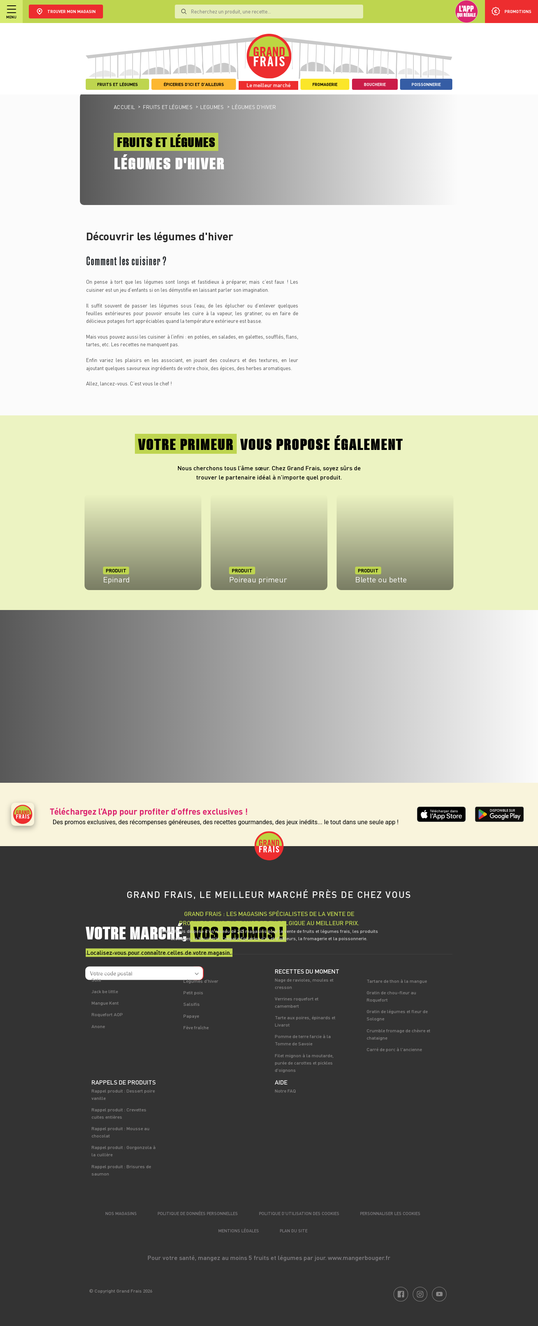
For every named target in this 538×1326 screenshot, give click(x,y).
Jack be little (104, 991)
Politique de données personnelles (198, 1213)
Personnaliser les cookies (390, 1213)
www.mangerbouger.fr (359, 1257)
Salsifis (191, 1004)
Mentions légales (238, 1230)
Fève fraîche (196, 1027)
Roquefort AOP (107, 1014)
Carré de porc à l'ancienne (394, 1049)
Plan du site (293, 1230)
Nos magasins (121, 1213)
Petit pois (193, 992)
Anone (98, 1026)
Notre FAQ (285, 1091)
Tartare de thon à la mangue (397, 981)
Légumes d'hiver (200, 981)
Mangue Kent (105, 1003)
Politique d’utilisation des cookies (299, 1213)
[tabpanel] (143, 546)
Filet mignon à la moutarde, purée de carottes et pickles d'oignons (304, 1062)
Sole (96, 980)
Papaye (191, 1016)
